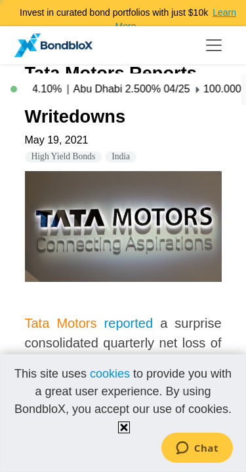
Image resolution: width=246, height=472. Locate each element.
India (121, 156)
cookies (110, 373)
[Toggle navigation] (214, 45)
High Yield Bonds (63, 156)
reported (129, 323)
